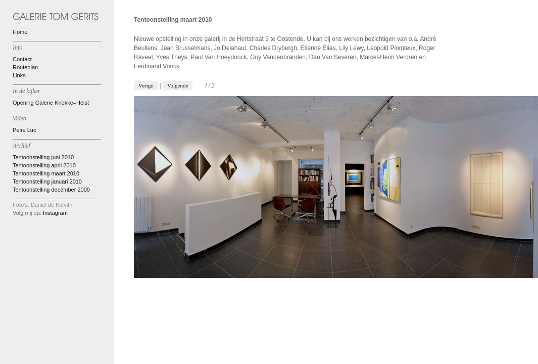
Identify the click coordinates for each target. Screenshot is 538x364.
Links (19, 75)
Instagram (55, 213)
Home (20, 32)
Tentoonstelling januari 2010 (47, 181)
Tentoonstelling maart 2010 (46, 173)
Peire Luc (24, 130)
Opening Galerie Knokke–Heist (51, 103)
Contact (22, 59)
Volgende (177, 85)
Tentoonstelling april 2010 (44, 165)
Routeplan (25, 67)
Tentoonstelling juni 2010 (43, 157)
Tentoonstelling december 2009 (51, 190)
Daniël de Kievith (52, 205)
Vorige (145, 85)
